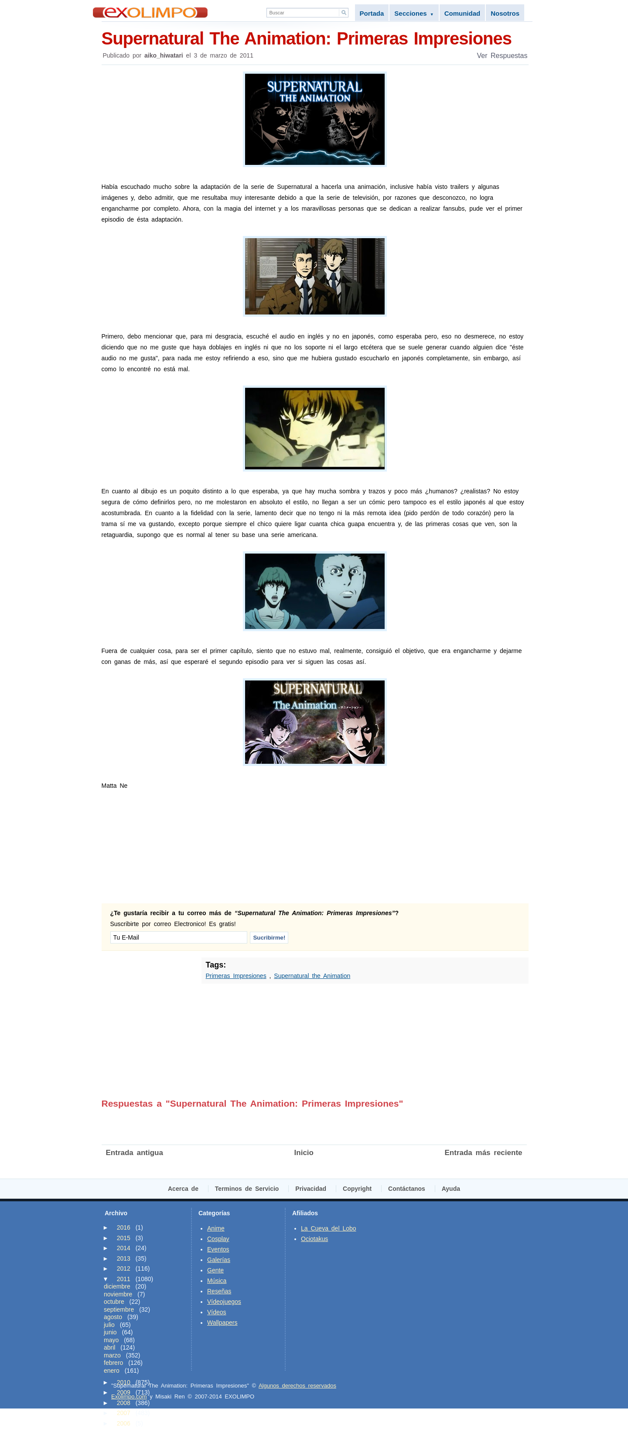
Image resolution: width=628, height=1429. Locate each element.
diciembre (117, 1286)
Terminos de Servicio (247, 1188)
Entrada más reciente (483, 1153)
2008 (123, 1402)
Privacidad (310, 1188)
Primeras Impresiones (236, 975)
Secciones (413, 13)
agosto (113, 1316)
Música (216, 1280)
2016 (123, 1227)
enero (111, 1370)
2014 (123, 1247)
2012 (123, 1268)
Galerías (218, 1259)
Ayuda (451, 1188)
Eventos (218, 1249)
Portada (372, 13)
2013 (123, 1258)
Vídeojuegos (224, 1301)
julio (109, 1324)
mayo (111, 1340)
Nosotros (505, 13)
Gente (215, 1270)
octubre (114, 1301)
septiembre (119, 1309)
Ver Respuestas (502, 55)
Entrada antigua (134, 1153)
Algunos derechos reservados (297, 1385)
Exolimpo (150, 12)
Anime (216, 1228)
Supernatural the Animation (312, 975)
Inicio (304, 1153)
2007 (123, 1412)
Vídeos (216, 1312)
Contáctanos (406, 1188)
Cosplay (218, 1238)
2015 (123, 1237)
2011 (123, 1278)
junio (110, 1332)
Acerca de (183, 1188)
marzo (112, 1355)
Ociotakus (314, 1238)
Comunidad (462, 13)
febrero (113, 1362)
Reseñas (219, 1291)
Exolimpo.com (129, 1396)
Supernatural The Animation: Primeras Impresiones (315, 37)
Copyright (357, 1188)
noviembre (118, 1294)
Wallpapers (222, 1322)
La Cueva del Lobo (328, 1228)
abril (109, 1347)
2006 (123, 1423)
